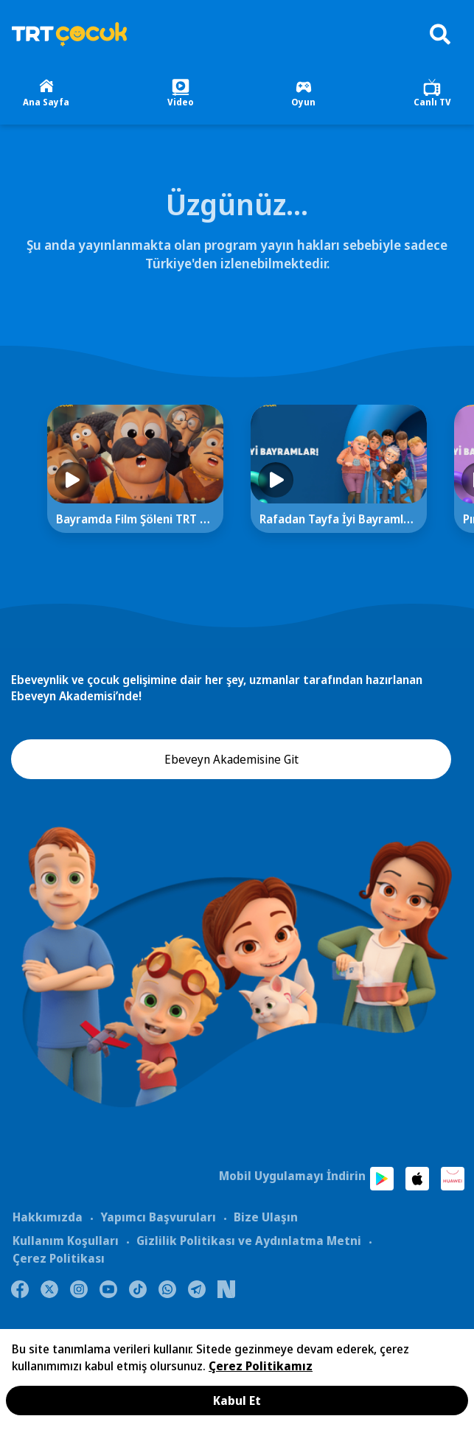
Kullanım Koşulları (66, 1240)
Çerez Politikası (59, 1258)
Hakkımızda (48, 1217)
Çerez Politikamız (261, 1366)
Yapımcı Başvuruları (158, 1217)
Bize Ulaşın (266, 1217)
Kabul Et (237, 1400)
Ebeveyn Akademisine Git (231, 759)
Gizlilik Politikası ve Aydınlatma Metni (248, 1240)
